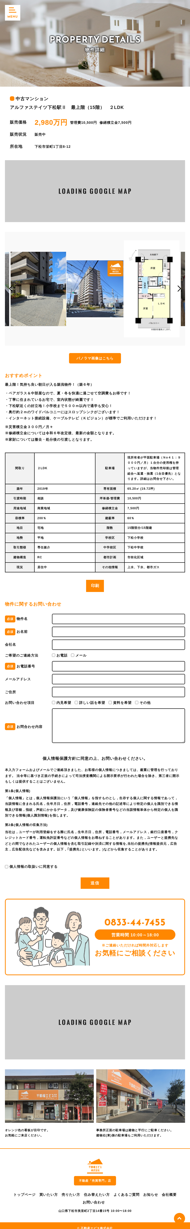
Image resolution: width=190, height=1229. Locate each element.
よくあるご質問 (127, 1189)
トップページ (24, 1189)
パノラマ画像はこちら (95, 358)
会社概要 (169, 1189)
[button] (11, 289)
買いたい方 (48, 1189)
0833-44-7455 (131, 919)
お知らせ (150, 1189)
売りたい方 (71, 1189)
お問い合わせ (94, 1197)
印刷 (95, 586)
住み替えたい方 (97, 1189)
